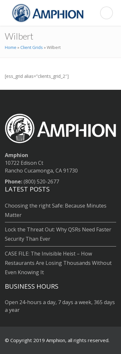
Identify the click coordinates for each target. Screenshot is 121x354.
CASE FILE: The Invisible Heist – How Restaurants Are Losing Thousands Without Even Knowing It (58, 263)
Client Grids (31, 47)
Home (10, 47)
